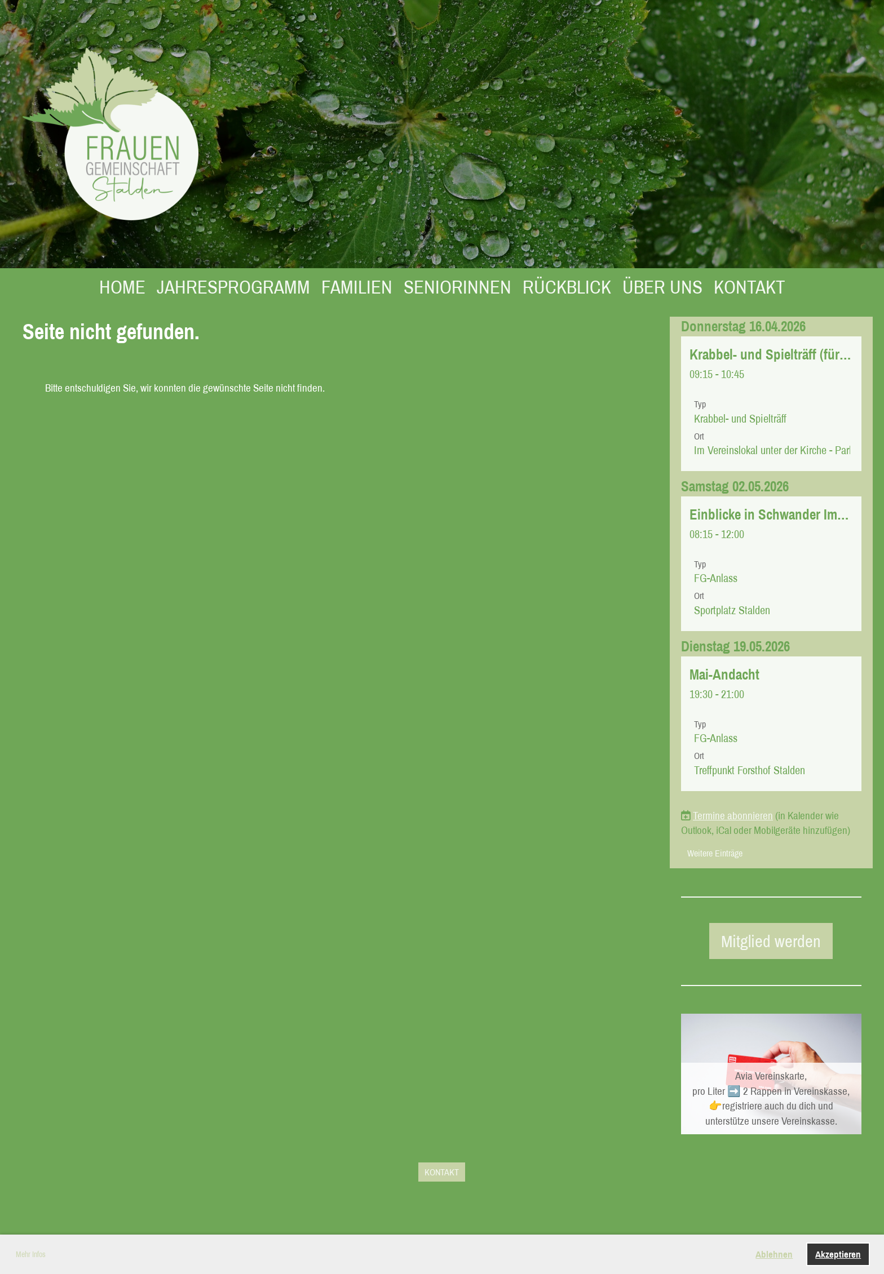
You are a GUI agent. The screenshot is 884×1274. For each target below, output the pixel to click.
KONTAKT (749, 286)
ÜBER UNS (662, 286)
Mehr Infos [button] (31, 1254)
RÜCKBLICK (567, 286)
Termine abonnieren (733, 815)
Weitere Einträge (714, 853)
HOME (122, 286)
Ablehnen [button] (774, 1254)
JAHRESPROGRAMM (233, 286)
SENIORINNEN (457, 286)
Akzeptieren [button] (838, 1254)
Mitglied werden (771, 941)
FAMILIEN (356, 286)
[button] (771, 403)
